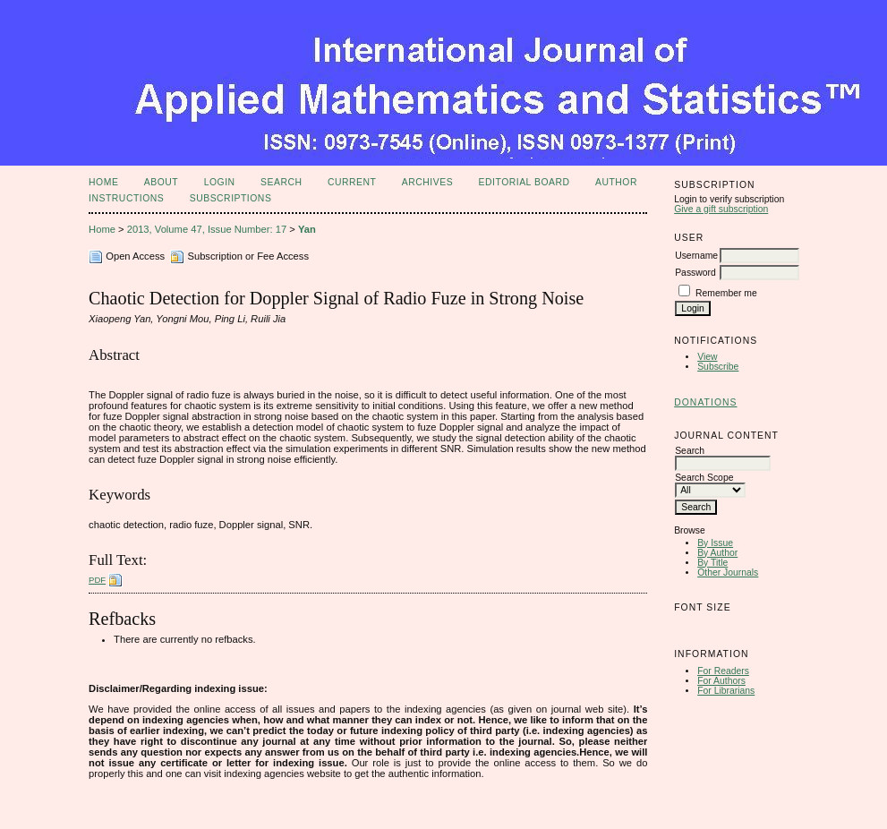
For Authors (721, 681)
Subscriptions (231, 198)
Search (281, 182)
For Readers (723, 671)
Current (352, 182)
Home (103, 182)
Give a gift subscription (721, 209)
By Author (717, 553)
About (161, 182)
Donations (705, 402)
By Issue (715, 543)
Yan (307, 229)
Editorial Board (524, 182)
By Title (712, 563)
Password (695, 273)
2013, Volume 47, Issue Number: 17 (207, 229)
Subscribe (717, 367)
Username (696, 256)
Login (219, 182)
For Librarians (726, 691)
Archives (427, 182)
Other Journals (727, 572)
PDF (97, 580)
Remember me (726, 293)
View (707, 357)
